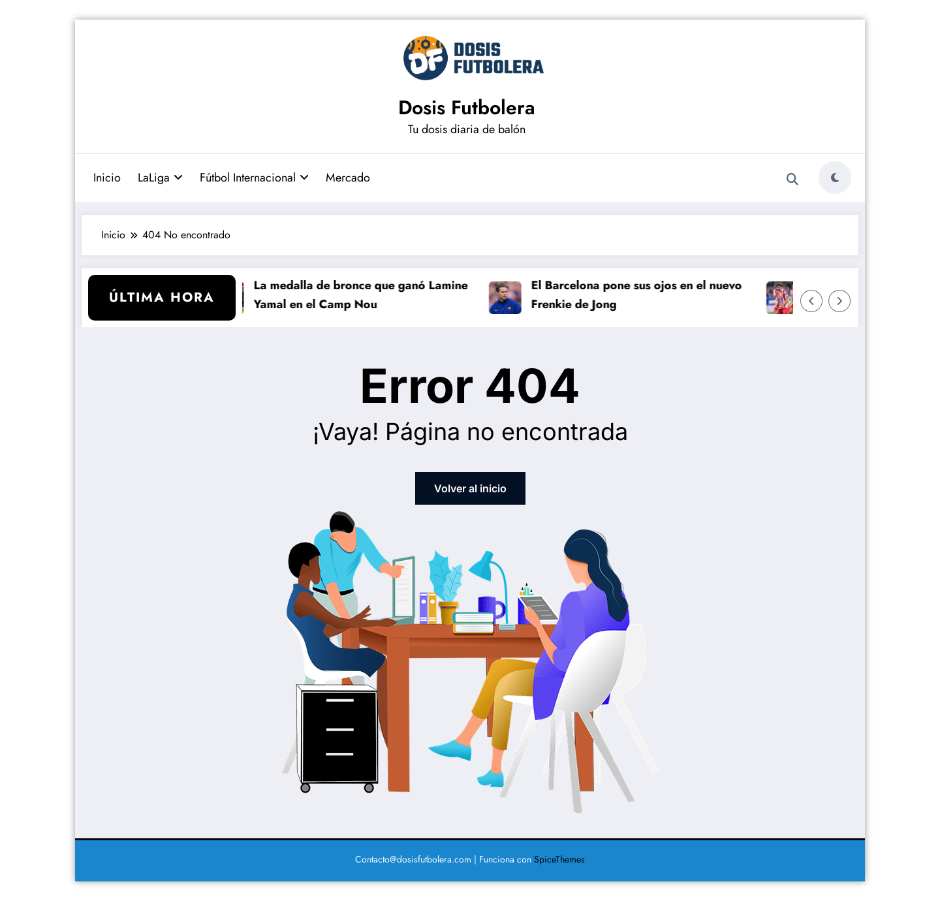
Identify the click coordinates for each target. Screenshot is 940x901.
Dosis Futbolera (466, 107)
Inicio (107, 177)
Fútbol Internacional (254, 177)
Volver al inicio (470, 488)
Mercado (348, 177)
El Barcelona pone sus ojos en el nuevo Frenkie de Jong (643, 295)
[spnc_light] (835, 177)
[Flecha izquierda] (811, 301)
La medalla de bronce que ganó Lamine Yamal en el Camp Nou (367, 295)
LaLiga (160, 177)
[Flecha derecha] (839, 301)
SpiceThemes (559, 859)
